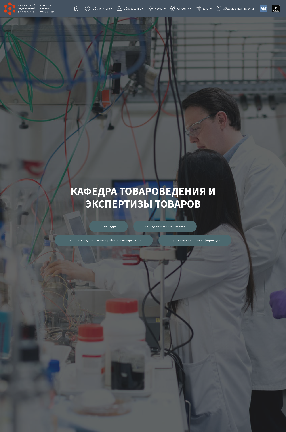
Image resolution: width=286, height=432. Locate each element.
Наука (155, 9)
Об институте (97, 9)
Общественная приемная (236, 9)
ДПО (202, 9)
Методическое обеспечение (165, 226)
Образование (129, 9)
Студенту (179, 9)
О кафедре (109, 226)
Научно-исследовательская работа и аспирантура (104, 240)
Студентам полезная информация (195, 240)
